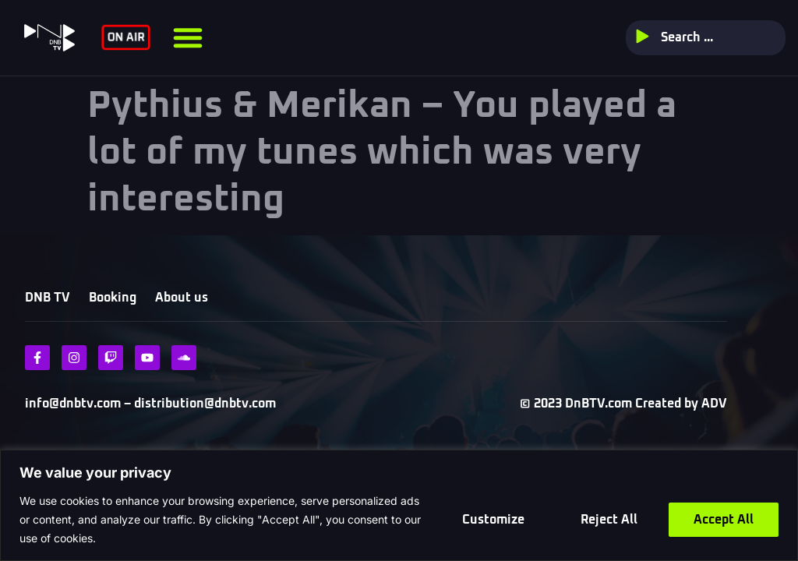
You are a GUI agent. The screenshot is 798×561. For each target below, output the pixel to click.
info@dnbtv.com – (78, 403)
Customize (493, 519)
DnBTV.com (598, 403)
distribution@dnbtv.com (203, 403)
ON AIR (125, 37)
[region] (399, 505)
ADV (714, 403)
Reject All (609, 519)
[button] (187, 37)
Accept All (724, 519)
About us (181, 297)
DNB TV (47, 297)
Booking (112, 297)
